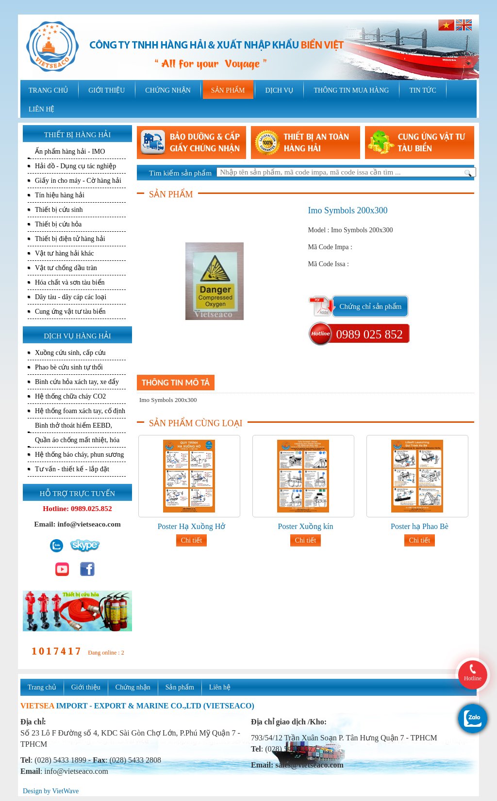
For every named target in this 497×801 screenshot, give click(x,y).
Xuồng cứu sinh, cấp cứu (70, 352)
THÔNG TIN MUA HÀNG (351, 90)
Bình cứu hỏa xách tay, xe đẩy (77, 381)
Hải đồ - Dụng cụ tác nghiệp (75, 166)
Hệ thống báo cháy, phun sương (79, 454)
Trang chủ (42, 687)
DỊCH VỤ (279, 90)
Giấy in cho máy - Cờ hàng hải (78, 180)
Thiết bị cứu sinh (59, 209)
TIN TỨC (422, 90)
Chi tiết (191, 540)
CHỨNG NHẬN (168, 90)
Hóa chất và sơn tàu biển (70, 282)
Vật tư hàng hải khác (64, 253)
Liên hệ (220, 687)
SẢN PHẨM (228, 90)
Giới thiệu (85, 687)
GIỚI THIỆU (106, 90)
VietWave (65, 791)
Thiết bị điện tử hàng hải (70, 238)
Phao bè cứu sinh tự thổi (69, 367)
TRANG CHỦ (48, 90)
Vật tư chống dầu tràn (66, 268)
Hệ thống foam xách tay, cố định (80, 411)
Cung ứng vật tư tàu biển (70, 311)
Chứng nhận (133, 687)
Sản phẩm (180, 687)
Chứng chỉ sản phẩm (371, 306)
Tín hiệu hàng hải (59, 195)
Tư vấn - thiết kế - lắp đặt (72, 469)
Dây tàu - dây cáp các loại (70, 297)
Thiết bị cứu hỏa (58, 224)
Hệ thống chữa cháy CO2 (70, 396)
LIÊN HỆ (42, 109)
